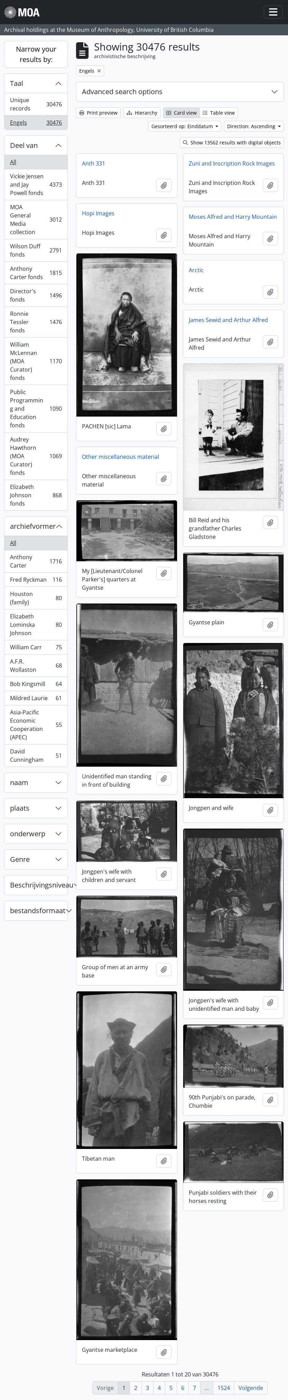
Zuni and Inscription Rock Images (232, 163)
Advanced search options (122, 91)
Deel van (24, 145)
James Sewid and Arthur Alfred (228, 320)
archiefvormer (33, 526)
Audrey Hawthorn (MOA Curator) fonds (36, 456)
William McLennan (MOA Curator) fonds (36, 361)
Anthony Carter (36, 561)
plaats (19, 808)
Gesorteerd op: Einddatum (182, 126)
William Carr (36, 648)
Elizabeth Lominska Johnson (36, 625)
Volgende (251, 1388)
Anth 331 (93, 163)
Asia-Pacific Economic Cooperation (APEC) (36, 724)
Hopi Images (98, 213)
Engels (36, 124)
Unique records (36, 104)
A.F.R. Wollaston (36, 666)
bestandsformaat (37, 910)
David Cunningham (36, 756)
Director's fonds (36, 295)
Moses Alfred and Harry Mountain (233, 217)
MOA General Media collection (36, 219)
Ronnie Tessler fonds (36, 322)
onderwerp (27, 833)
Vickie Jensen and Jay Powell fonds (36, 184)
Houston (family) (36, 598)
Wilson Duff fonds (36, 250)
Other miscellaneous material (120, 457)
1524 (223, 1388)
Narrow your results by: (36, 54)
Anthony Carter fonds (36, 273)
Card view (181, 112)
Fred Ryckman (36, 581)
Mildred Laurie (36, 699)
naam (19, 782)
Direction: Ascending (252, 126)
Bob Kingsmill (36, 685)
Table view (219, 112)
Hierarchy (142, 112)
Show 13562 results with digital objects (232, 142)
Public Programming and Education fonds (36, 408)
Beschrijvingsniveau (38, 885)
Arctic (196, 270)
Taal (16, 83)
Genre (20, 859)
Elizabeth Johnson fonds (36, 495)
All (13, 162)
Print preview (98, 112)
